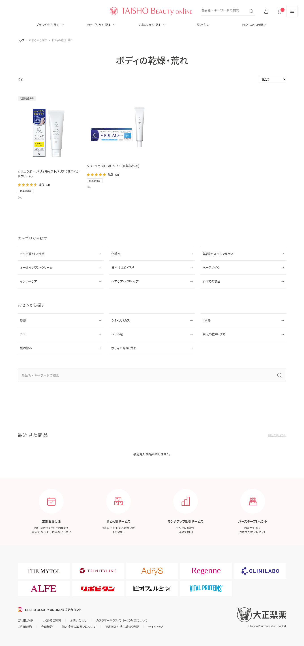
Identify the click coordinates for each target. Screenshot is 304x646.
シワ (23, 334)
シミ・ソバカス (120, 320)
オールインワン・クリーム (36, 267)
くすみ (207, 320)
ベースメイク (211, 267)
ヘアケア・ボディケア (125, 281)
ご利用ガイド (25, 620)
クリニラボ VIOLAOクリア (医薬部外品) (113, 166)
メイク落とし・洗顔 (32, 253)
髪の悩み (26, 348)
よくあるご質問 (52, 620)
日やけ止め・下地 (123, 267)
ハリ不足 (117, 334)
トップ (21, 40)
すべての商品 (212, 281)
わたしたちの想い (254, 24)
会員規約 (47, 626)
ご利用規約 (25, 626)
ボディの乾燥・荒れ (124, 348)
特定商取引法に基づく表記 (122, 626)
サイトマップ (155, 626)
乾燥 (23, 320)
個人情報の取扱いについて (79, 626)
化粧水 (116, 253)
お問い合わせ (78, 620)
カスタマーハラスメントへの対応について (122, 620)
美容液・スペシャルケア (218, 253)
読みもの (203, 24)
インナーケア (28, 281)
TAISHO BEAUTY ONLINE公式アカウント (53, 609)
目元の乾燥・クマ (214, 334)
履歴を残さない (277, 435)
